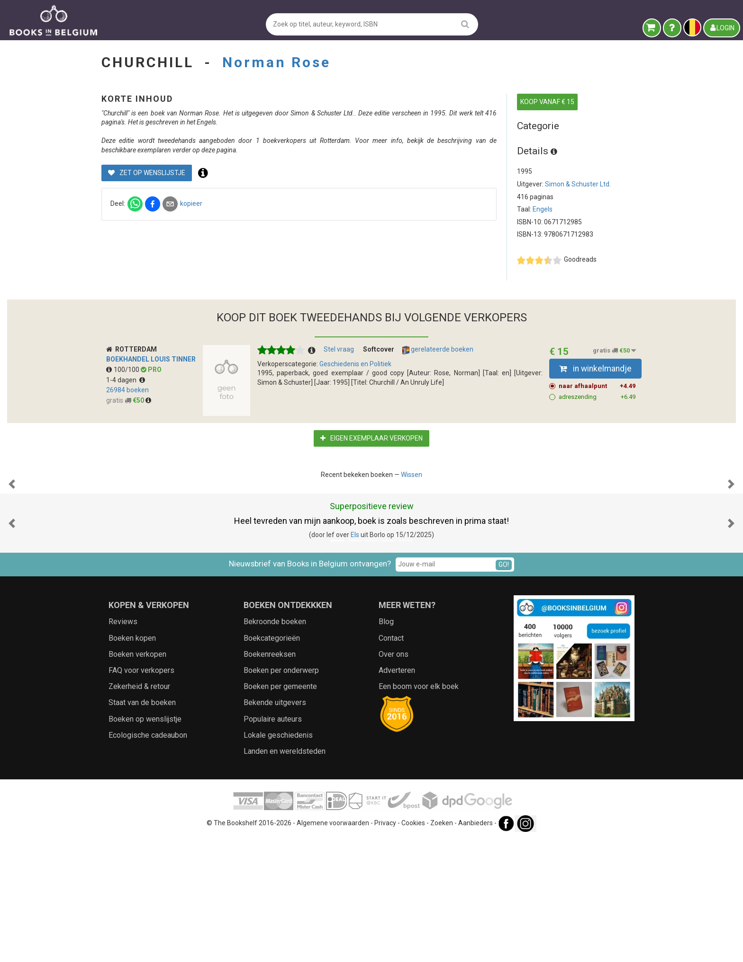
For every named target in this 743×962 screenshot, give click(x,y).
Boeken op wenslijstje (145, 841)
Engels (543, 209)
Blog (386, 744)
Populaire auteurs (273, 841)
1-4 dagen (125, 408)
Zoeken (441, 946)
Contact (391, 760)
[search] (465, 24)
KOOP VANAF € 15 (547, 102)
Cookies (413, 946)
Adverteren (397, 792)
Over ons (393, 776)
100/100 (123, 397)
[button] (12, 559)
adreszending (597, 425)
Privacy (385, 946)
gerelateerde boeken (437, 378)
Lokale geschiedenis (278, 857)
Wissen (411, 502)
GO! (503, 687)
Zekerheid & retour (139, 808)
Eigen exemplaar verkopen (371, 466)
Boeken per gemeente (280, 808)
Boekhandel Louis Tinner (151, 387)
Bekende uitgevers (275, 825)
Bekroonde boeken (275, 744)
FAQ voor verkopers (141, 792)
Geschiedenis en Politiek (355, 392)
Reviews (123, 744)
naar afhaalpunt (597, 414)
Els (355, 657)
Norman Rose (276, 62)
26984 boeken (127, 418)
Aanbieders (475, 946)
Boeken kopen (132, 760)
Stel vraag (339, 377)
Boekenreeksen (270, 776)
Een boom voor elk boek (419, 808)
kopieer (348, 222)
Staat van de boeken (142, 825)
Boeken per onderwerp (281, 792)
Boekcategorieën (272, 760)
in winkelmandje (595, 396)
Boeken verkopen (137, 776)
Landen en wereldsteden (285, 873)
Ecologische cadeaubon (148, 857)
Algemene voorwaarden (333, 946)
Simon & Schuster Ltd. (578, 184)
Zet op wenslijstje (304, 191)
